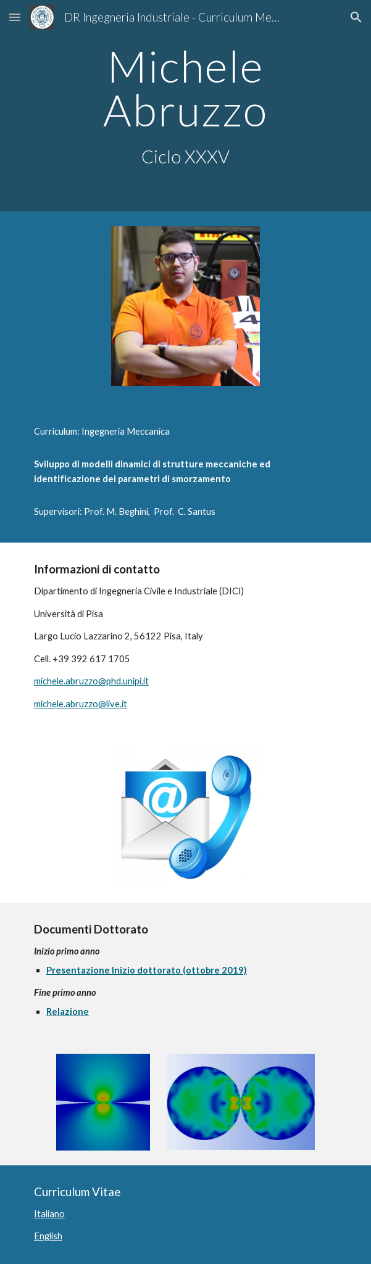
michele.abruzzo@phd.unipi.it (91, 681)
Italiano (49, 1214)
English (48, 1236)
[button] (15, 17)
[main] (185, 105)
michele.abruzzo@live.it (80, 704)
